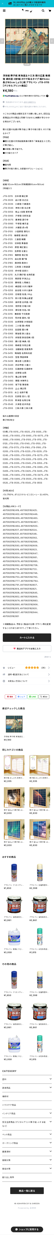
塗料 (4, 1079)
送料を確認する (30, 102)
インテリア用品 (9, 1113)
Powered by (27, 1208)
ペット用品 (7, 1134)
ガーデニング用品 (10, 1143)
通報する (47, 657)
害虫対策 (6, 1169)
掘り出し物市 (8, 1177)
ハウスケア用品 (9, 1105)
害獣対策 (6, 1160)
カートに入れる (27, 637)
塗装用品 (6, 1088)
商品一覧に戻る (27, 1190)
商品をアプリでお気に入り (27, 648)
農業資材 (6, 1151)
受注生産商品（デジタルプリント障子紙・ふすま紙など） (23, 1124)
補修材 (5, 1096)
